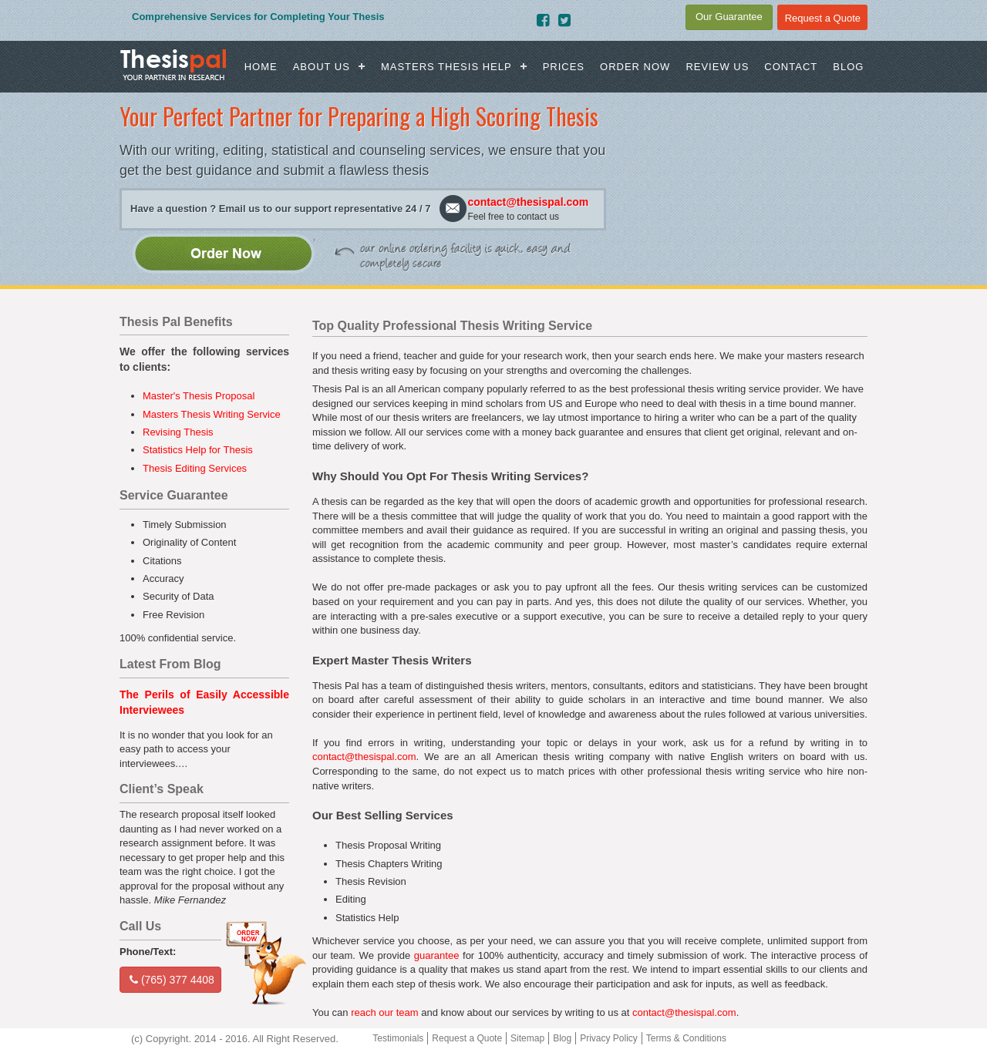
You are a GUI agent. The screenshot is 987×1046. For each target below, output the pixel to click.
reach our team (384, 1012)
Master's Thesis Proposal (198, 396)
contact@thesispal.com (527, 202)
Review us (717, 66)
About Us (321, 66)
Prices (563, 66)
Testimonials (397, 1038)
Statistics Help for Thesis (198, 450)
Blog (848, 66)
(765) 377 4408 (172, 980)
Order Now (635, 66)
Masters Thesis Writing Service (212, 414)
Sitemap (527, 1038)
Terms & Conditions (686, 1038)
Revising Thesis (178, 432)
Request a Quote (467, 1038)
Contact (790, 66)
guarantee (437, 955)
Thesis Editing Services (195, 468)
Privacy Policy (609, 1038)
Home (261, 66)
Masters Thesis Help (446, 66)
